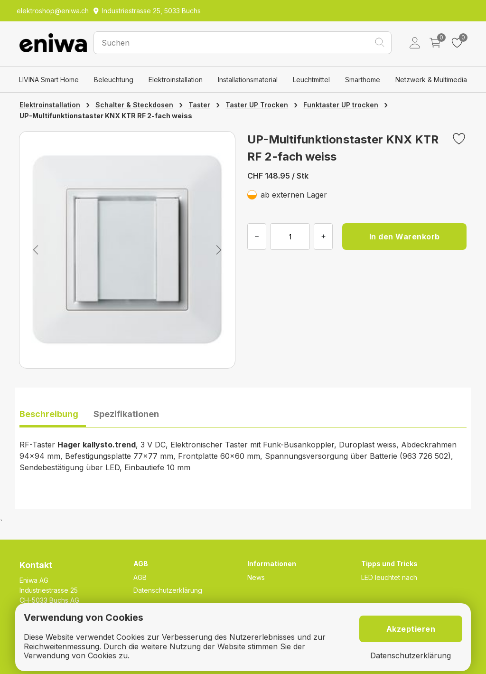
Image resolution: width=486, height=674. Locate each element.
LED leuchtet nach (389, 577)
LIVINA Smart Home (49, 80)
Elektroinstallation (176, 80)
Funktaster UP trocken (340, 105)
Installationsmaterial (248, 80)
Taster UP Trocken (256, 105)
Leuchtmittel (311, 80)
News (256, 577)
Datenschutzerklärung (167, 590)
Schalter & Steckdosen (134, 105)
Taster (199, 105)
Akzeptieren (411, 629)
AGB (140, 577)
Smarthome (362, 80)
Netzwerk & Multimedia (431, 80)
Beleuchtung (113, 80)
